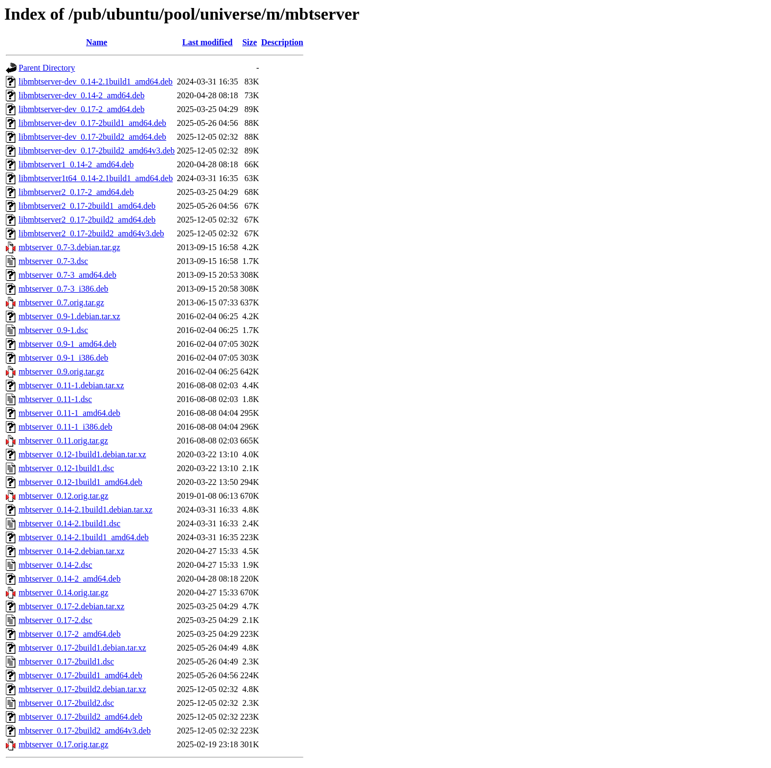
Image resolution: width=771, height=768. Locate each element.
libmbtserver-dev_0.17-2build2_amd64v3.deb (97, 150)
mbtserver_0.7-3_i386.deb (63, 288)
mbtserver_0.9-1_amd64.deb (67, 343)
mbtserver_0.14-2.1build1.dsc (70, 523)
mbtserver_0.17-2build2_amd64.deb (80, 716)
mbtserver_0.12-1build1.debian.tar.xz (82, 454)
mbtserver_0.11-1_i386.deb (65, 426)
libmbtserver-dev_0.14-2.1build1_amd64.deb (96, 81)
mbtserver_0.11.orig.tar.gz (63, 440)
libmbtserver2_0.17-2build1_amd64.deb (87, 205)
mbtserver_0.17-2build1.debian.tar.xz (82, 647)
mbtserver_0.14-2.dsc (55, 564)
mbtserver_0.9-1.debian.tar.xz (69, 316)
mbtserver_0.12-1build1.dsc (66, 468)
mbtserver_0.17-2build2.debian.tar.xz (82, 689)
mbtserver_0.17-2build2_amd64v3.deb (85, 730)
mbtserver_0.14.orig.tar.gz (63, 592)
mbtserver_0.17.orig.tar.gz (63, 744)
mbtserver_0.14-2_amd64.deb (70, 578)
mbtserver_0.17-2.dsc (55, 620)
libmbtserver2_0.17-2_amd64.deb (76, 192)
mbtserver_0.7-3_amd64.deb (67, 274)
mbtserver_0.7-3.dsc (53, 261)
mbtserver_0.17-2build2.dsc (66, 702)
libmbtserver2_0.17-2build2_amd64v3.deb (91, 233)
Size (249, 42)
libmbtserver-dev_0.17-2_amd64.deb (82, 109)
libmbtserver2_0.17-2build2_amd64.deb (87, 219)
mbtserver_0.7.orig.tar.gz (61, 302)
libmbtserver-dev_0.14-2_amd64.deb (82, 95)
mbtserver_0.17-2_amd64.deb (70, 633)
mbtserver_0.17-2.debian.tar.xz (71, 606)
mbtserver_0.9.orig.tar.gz (61, 371)
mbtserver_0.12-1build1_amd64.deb (80, 482)
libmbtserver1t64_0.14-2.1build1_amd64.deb (96, 178)
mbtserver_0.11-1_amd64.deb (69, 412)
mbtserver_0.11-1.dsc (55, 399)
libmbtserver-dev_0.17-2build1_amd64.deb (92, 122)
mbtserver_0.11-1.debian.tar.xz (71, 385)
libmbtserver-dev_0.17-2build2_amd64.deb (92, 136)
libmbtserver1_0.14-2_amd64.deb (76, 164)
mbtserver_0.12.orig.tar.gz (63, 495)
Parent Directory (47, 67)
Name (96, 42)
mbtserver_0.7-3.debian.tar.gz (69, 247)
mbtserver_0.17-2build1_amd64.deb (80, 675)
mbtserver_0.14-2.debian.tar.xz (71, 551)
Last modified (207, 42)
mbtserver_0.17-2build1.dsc (66, 661)
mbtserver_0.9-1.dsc (53, 330)
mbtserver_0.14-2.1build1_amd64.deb (84, 537)
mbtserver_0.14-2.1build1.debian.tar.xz (85, 509)
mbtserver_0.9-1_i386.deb (63, 357)
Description (282, 42)
